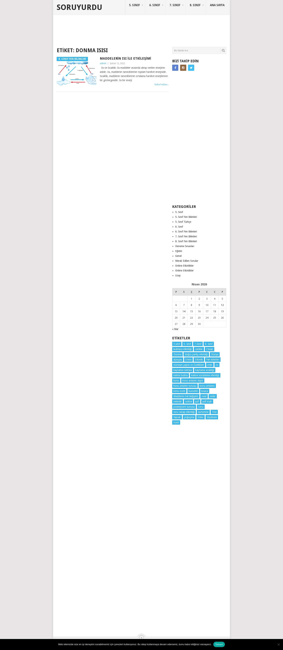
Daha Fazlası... (161, 84)
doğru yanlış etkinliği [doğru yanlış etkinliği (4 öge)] (196, 354)
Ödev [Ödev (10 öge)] (200, 417)
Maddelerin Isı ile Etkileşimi (125, 58)
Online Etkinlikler (184, 265)
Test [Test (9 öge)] (214, 412)
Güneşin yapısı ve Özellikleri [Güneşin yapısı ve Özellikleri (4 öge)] (188, 364)
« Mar (175, 329)
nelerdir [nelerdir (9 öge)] (177, 401)
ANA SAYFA (217, 5)
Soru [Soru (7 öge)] (200, 406)
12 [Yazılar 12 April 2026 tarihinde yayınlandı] (222, 305)
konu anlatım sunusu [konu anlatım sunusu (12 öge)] (184, 385)
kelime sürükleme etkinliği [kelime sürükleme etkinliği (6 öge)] (205, 375)
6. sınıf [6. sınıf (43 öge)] (187, 343)
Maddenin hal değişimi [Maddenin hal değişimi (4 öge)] (185, 396)
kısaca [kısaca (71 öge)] (204, 391)
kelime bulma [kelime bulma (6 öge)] (180, 375)
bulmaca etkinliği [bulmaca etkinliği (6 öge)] (182, 349)
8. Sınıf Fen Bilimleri (186, 241)
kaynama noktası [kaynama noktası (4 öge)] (182, 370)
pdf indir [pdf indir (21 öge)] (207, 401)
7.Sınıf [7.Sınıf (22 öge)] (197, 343)
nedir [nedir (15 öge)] (212, 396)
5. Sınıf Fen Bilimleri (186, 216)
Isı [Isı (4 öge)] (217, 364)
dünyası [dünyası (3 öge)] (177, 359)
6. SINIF (154, 5)
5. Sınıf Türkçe (183, 221)
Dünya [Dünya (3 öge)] (214, 354)
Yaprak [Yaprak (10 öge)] (177, 417)
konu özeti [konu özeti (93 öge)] (179, 391)
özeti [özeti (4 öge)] (176, 422)
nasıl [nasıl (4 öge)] (204, 396)
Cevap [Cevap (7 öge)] (209, 349)
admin (103, 63)
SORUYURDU (209, 28)
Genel (178, 255)
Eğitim (178, 251)
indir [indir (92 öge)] (209, 364)
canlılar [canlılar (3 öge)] (199, 349)
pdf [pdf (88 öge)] (197, 401)
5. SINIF (134, 5)
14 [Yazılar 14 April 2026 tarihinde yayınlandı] (183, 311)
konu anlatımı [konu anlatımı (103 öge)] (207, 385)
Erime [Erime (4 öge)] (188, 359)
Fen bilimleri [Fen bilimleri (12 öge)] (212, 359)
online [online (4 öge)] (188, 401)
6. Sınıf (179, 226)
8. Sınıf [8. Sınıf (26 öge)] (209, 343)
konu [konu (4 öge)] (176, 380)
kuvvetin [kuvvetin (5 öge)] (193, 391)
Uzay (178, 275)
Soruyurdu (79, 7)
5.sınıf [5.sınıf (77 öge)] (176, 343)
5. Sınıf (179, 212)
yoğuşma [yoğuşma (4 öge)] (189, 417)
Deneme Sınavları (184, 246)
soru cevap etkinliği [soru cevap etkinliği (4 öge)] (184, 412)
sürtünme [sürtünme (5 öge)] (203, 412)
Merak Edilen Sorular (186, 260)
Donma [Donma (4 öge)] (177, 354)
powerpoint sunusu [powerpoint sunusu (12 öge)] (184, 406)
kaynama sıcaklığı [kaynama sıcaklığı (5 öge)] (204, 370)
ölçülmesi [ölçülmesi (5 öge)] (212, 417)
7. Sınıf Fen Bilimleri (186, 236)
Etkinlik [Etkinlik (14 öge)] (199, 359)
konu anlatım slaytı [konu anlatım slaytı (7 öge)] (192, 380)
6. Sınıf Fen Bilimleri (186, 231)
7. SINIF (174, 5)
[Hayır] (278, 644)
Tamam (219, 644)
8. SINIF (195, 5)
